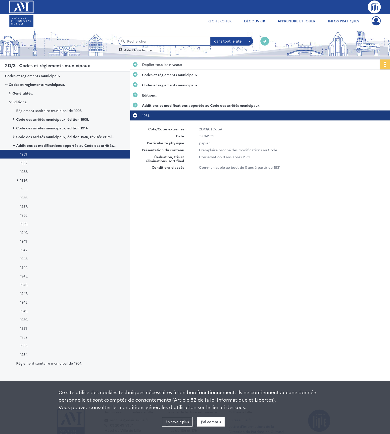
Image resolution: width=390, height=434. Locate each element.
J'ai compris (211, 421)
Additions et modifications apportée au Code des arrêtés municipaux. (66, 145)
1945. (24, 275)
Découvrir (254, 20)
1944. (24, 267)
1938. (24, 215)
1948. (24, 302)
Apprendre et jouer (296, 20)
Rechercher (219, 20)
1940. (24, 232)
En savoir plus (177, 421)
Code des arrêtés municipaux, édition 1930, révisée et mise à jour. (66, 136)
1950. (24, 319)
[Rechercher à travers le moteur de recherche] (167, 41)
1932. (24, 162)
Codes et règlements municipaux (32, 75)
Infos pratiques (343, 20)
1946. (24, 284)
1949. (24, 310)
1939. (24, 223)
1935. (24, 188)
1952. (24, 336)
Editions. (19, 101)
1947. (24, 293)
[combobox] (232, 41)
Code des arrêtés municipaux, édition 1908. (52, 119)
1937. (24, 206)
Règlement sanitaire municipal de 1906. (49, 110)
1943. (24, 258)
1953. (24, 345)
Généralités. (22, 93)
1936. (24, 197)
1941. (24, 241)
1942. (24, 249)
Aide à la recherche (138, 50)
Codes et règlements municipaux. (37, 84)
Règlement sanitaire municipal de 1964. (49, 363)
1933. (24, 171)
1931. (24, 154)
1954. (24, 354)
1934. (24, 180)
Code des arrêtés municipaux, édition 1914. (52, 127)
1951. (24, 328)
